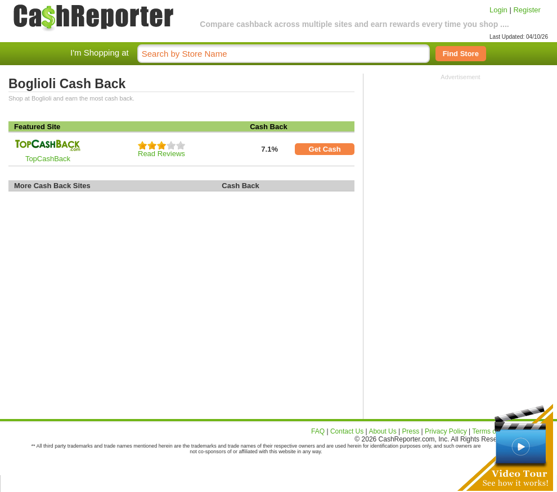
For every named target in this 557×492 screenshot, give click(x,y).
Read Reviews (161, 153)
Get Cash (325, 149)
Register (526, 10)
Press (411, 431)
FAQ (318, 431)
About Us (382, 431)
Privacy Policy (446, 431)
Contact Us (346, 431)
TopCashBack (47, 158)
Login (498, 10)
